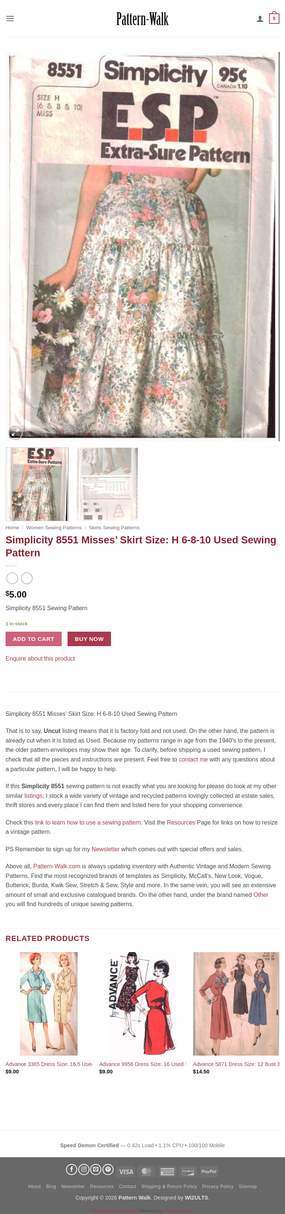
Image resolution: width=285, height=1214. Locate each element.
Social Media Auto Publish (114, 1210)
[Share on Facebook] (12, 670)
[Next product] (12, 578)
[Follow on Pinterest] (108, 1169)
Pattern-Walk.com (57, 866)
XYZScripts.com (179, 1210)
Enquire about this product (40, 658)
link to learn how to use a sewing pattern (88, 822)
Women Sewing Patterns (54, 527)
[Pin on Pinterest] (26, 670)
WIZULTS (196, 1198)
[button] (10, 18)
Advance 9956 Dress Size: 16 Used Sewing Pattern (160, 1064)
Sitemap (248, 1186)
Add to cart (34, 639)
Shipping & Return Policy (169, 1186)
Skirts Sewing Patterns (114, 527)
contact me (193, 759)
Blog (51, 1186)
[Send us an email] (95, 1169)
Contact (127, 1186)
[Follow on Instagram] (83, 1169)
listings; (34, 796)
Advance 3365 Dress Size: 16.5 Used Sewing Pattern (69, 1064)
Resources (181, 822)
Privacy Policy (218, 1186)
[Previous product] (27, 578)
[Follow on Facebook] (71, 1169)
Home (12, 527)
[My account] (260, 18)
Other (260, 895)
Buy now (89, 639)
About (34, 1186)
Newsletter (106, 849)
